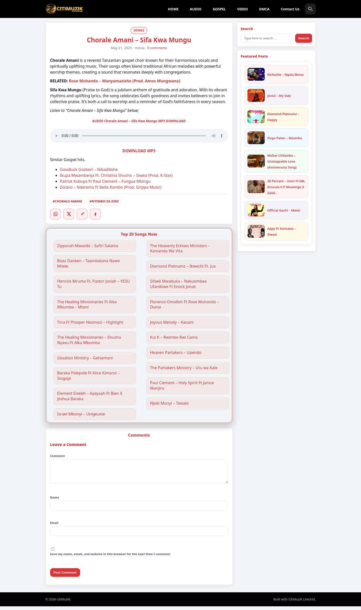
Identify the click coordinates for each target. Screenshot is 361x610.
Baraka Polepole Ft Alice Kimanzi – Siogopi (88, 375)
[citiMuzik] (64, 8)
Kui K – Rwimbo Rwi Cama (174, 337)
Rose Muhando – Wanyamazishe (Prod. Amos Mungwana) (124, 81)
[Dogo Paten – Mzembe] (256, 137)
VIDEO (242, 9)
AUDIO (195, 9)
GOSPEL (219, 9)
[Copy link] (82, 214)
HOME (173, 9)
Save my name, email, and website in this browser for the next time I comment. (110, 558)
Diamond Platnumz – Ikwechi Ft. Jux (183, 266)
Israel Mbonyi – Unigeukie (81, 414)
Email (54, 526)
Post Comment (65, 576)
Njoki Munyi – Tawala (169, 403)
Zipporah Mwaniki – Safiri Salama (87, 245)
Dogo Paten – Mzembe (284, 138)
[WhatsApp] (55, 214)
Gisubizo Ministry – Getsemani (85, 358)
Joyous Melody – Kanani (172, 322)
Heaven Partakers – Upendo (176, 352)
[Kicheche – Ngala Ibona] (256, 74)
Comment (57, 456)
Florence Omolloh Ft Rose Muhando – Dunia (184, 304)
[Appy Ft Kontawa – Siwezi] (256, 231)
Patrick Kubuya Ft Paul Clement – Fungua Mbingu (105, 181)
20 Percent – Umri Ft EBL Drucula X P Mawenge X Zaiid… (286, 187)
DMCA (264, 9)
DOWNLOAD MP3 (139, 150)
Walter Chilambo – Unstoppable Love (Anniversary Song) (282, 161)
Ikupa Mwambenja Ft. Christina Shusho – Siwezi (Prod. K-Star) (116, 175)
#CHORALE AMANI (67, 201)
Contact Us (290, 9)
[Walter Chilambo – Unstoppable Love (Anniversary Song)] (256, 161)
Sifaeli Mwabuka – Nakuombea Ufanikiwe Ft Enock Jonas (178, 284)
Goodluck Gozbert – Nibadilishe (89, 169)
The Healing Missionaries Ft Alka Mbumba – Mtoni (87, 304)
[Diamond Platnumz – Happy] (256, 116)
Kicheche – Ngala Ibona (285, 74)
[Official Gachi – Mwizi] (256, 210)
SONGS (138, 30)
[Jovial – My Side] (256, 95)
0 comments (157, 48)
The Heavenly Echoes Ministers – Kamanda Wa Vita (180, 248)
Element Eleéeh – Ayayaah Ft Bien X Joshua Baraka (89, 396)
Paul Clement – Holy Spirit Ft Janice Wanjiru (182, 385)
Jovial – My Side (279, 95)
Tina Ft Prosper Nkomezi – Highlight (90, 322)
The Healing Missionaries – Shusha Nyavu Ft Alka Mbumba (89, 340)
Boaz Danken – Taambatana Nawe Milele (88, 263)
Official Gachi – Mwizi (283, 210)
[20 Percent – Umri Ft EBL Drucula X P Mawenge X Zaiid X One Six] (256, 186)
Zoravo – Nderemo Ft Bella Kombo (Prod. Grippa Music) (110, 187)
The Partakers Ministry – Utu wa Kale (183, 367)
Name (54, 501)
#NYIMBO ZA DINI (104, 201)
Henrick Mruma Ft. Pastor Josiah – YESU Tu (93, 284)
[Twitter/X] (68, 214)
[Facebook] (95, 214)
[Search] (310, 8)
